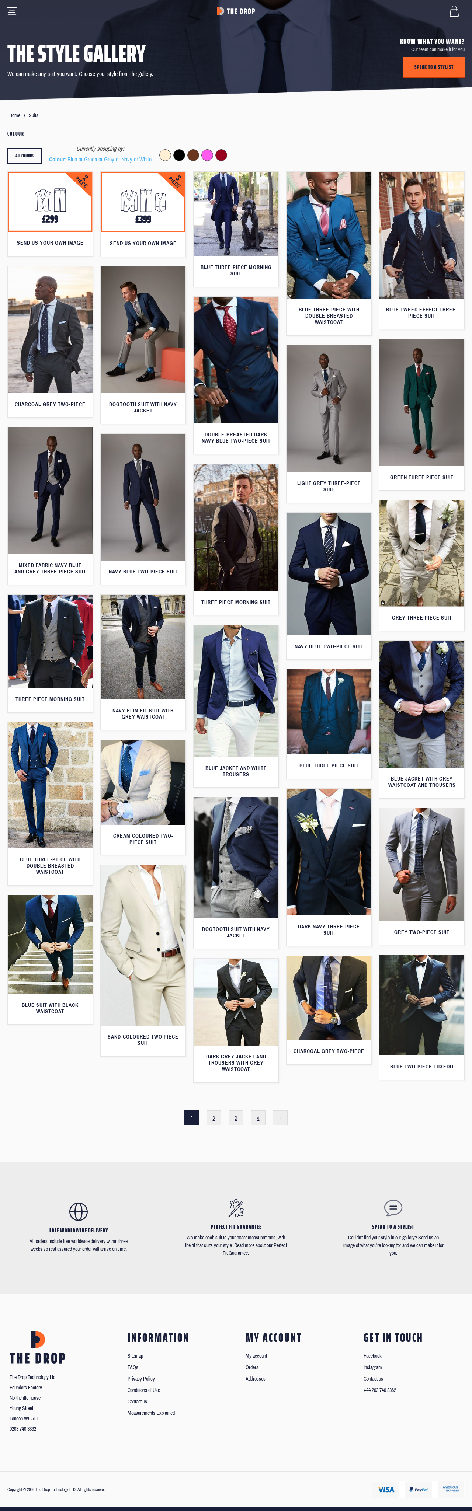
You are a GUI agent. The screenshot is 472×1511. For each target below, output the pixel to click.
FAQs (133, 1367)
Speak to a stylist (434, 67)
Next (280, 1117)
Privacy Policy (141, 1379)
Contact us (137, 1401)
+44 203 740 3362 (380, 1390)
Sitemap (135, 1356)
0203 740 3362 (23, 1429)
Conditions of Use (144, 1390)
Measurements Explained (151, 1413)
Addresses (256, 1379)
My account (256, 1356)
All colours (24, 156)
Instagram (373, 1367)
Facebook (373, 1356)
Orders (252, 1367)
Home (14, 115)
